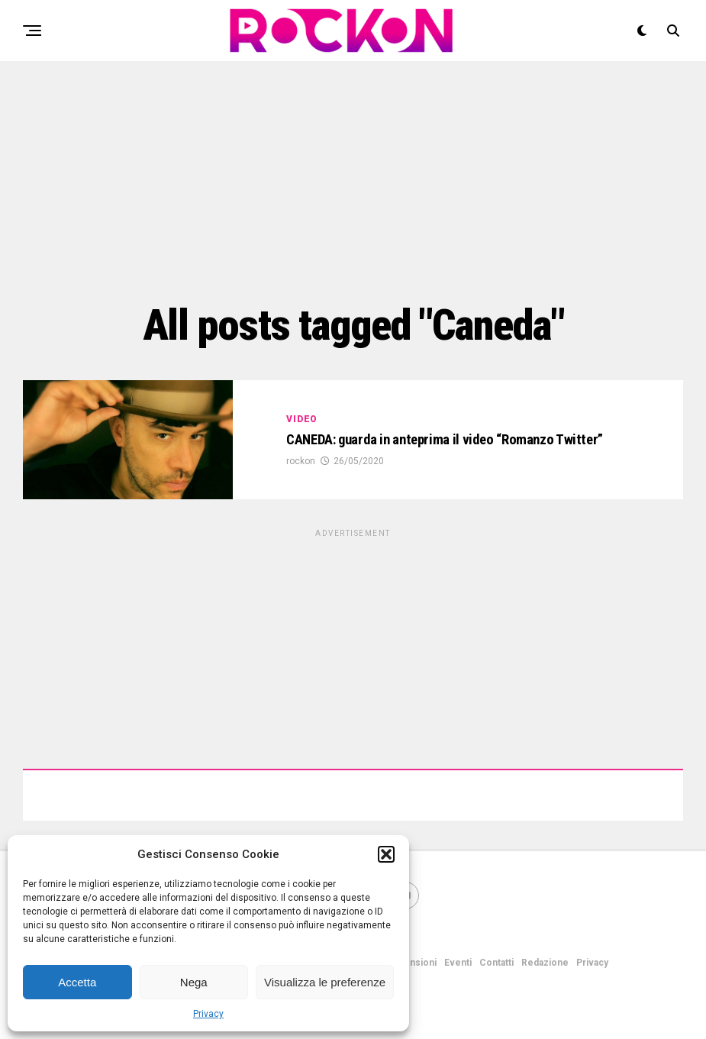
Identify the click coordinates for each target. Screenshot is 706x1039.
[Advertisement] (353, 179)
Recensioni (411, 962)
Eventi (458, 962)
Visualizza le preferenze (324, 982)
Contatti (496, 962)
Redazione (545, 962)
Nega (194, 982)
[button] (386, 854)
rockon (300, 462)
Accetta (77, 982)
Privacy (208, 1013)
